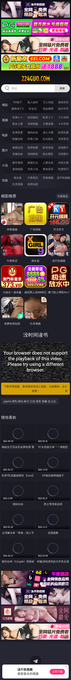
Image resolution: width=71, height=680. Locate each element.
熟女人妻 (17, 123)
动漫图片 (63, 147)
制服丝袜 (17, 139)
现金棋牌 (48, 108)
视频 (5, 120)
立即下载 (57, 671)
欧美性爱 (63, 132)
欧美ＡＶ (48, 117)
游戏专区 (63, 102)
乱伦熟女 (48, 139)
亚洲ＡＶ (17, 117)
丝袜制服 (32, 123)
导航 (5, 180)
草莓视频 (48, 177)
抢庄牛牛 (63, 108)
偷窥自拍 (17, 147)
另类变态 (63, 139)
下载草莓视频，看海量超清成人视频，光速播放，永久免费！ (36, 389)
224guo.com (35, 78)
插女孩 (18, 177)
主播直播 (48, 123)
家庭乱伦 (32, 162)
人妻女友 (48, 162)
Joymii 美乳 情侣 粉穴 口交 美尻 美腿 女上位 (30, 401)
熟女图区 (48, 154)
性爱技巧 (63, 169)
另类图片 (63, 154)
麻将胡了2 (18, 108)
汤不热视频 (63, 177)
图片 (5, 150)
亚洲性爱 (17, 132)
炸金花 (33, 108)
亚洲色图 (32, 147)
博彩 (5, 105)
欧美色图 (48, 147)
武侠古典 (63, 162)
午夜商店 (32, 177)
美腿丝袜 (17, 154)
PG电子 (17, 102)
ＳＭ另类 (63, 123)
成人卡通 (48, 132)
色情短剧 (32, 184)
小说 (5, 165)
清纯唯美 (32, 154)
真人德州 (32, 102)
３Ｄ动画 (63, 117)
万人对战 (48, 102)
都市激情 (17, 162)
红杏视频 (17, 184)
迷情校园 (17, 169)
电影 (5, 135)
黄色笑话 (48, 169)
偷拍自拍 (32, 132)
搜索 (62, 88)
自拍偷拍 (32, 117)
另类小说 (32, 169)
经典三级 (32, 139)
